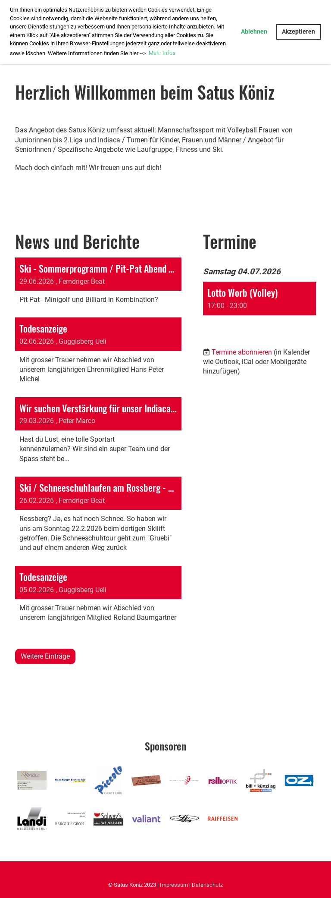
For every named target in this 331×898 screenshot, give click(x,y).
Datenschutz (207, 885)
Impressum (174, 885)
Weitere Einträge (45, 656)
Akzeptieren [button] (298, 31)
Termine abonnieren (242, 352)
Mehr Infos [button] (162, 53)
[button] (259, 306)
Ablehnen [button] (254, 31)
